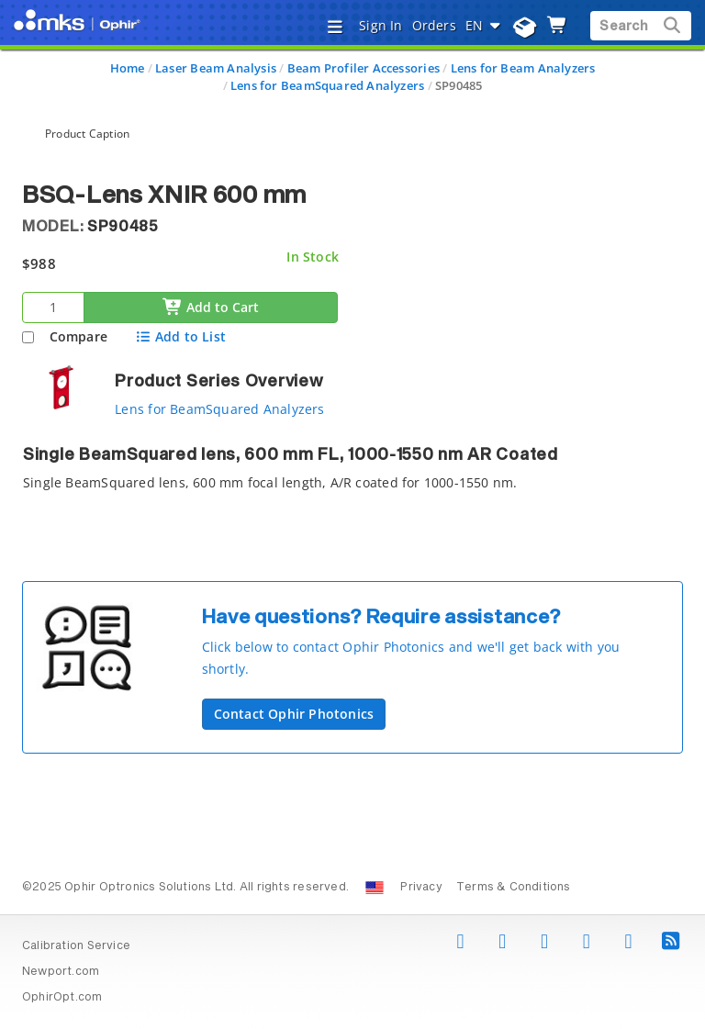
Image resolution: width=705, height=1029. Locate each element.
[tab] (352, 474)
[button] (435, 644)
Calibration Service (76, 946)
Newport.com (60, 972)
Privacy (421, 887)
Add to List (180, 336)
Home (127, 68)
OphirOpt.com (62, 997)
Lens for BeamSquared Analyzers (327, 85)
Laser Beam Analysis (215, 68)
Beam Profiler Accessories (363, 68)
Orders (434, 25)
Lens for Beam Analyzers (523, 68)
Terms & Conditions (513, 887)
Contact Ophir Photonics (294, 713)
